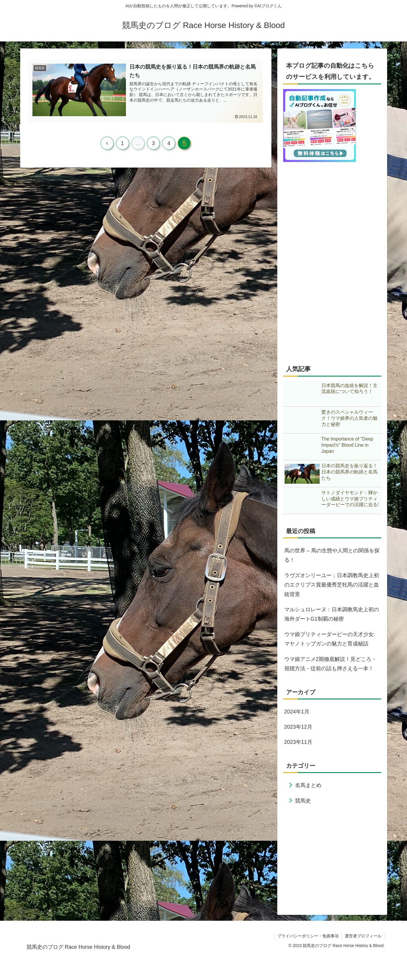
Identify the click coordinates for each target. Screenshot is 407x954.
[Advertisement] (332, 858)
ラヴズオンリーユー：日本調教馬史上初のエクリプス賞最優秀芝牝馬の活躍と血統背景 (331, 584)
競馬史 (303, 801)
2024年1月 (296, 712)
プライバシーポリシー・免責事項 (308, 936)
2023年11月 (298, 742)
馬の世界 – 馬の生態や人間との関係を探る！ (332, 555)
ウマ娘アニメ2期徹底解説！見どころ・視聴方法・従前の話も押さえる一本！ (330, 663)
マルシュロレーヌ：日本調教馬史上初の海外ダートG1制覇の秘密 (331, 614)
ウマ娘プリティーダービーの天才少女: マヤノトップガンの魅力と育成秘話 (329, 639)
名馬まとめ (308, 785)
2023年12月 (298, 727)
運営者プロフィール (363, 936)
